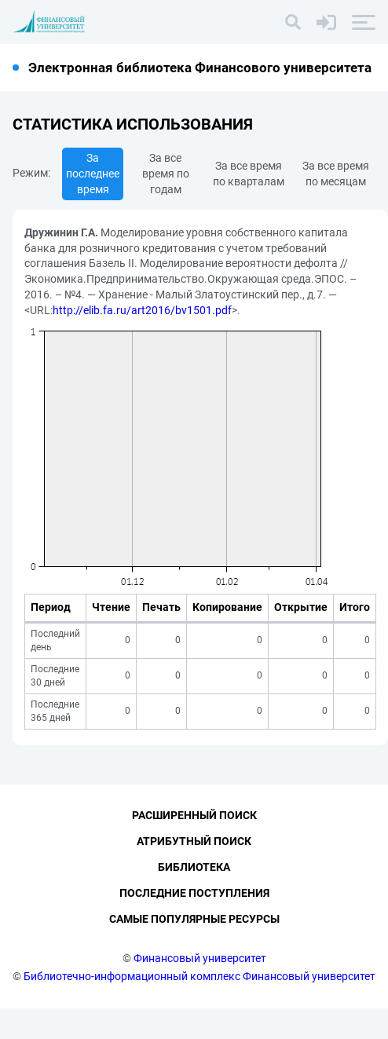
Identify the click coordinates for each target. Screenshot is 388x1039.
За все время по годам (165, 174)
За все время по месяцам (335, 173)
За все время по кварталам (248, 173)
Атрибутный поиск (194, 872)
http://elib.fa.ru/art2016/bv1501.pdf (142, 310)
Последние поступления (194, 924)
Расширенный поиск (194, 846)
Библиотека (194, 898)
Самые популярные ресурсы (194, 949)
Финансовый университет (200, 988)
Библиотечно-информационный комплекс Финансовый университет (199, 1007)
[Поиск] (293, 22)
